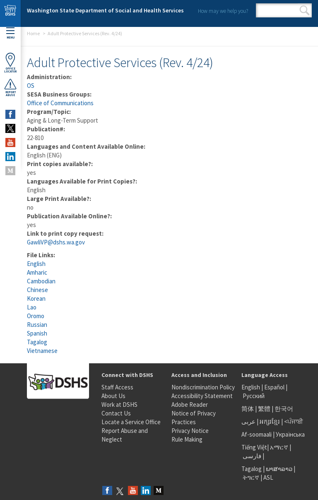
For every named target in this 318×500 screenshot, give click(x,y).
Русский (254, 396)
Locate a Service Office (131, 422)
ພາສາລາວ (279, 469)
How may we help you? (223, 10)
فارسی (251, 456)
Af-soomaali (256, 434)
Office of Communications (60, 103)
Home (33, 33)
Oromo (35, 316)
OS (30, 85)
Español (274, 387)
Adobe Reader (189, 404)
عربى (248, 421)
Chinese (37, 290)
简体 (247, 409)
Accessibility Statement (202, 396)
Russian (37, 325)
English (36, 264)
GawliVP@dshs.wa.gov (56, 242)
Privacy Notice (190, 431)
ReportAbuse (10, 87)
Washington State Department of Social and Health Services (105, 10)
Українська (290, 434)
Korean (36, 298)
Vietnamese (42, 351)
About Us (113, 396)
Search (304, 10)
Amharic (37, 272)
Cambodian (41, 281)
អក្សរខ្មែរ (270, 421)
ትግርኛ (251, 477)
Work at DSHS (119, 404)
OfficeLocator (10, 62)
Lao (31, 307)
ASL (268, 477)
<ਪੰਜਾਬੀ (293, 421)
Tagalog (37, 342)
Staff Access (117, 387)
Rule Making (186, 439)
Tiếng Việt (254, 447)
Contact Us (116, 413)
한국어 (284, 409)
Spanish (37, 333)
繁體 (265, 409)
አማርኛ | (280, 447)
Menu (10, 33)
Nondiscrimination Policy (203, 387)
